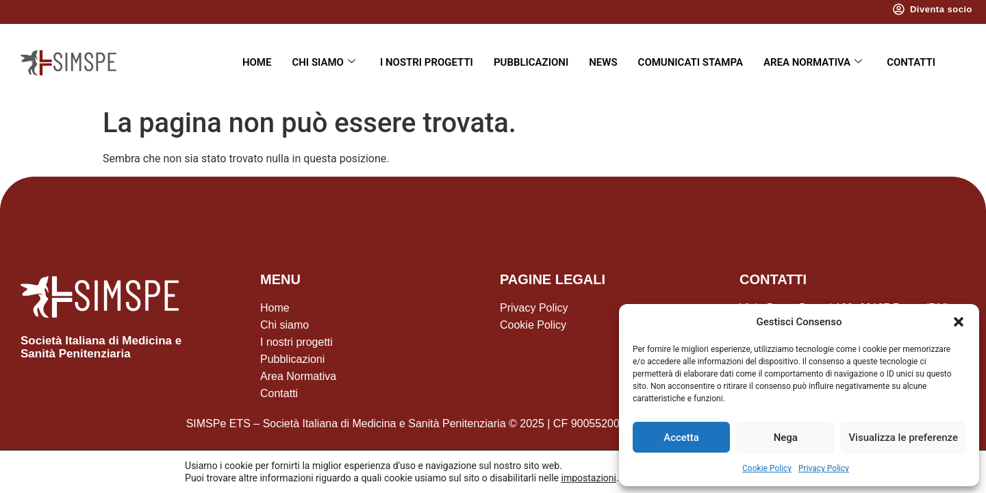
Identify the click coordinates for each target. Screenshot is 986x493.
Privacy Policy (823, 468)
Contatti (911, 62)
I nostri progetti (426, 62)
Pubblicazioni (531, 62)
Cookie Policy (767, 468)
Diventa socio (941, 9)
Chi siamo (323, 62)
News (603, 62)
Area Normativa (812, 62)
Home (257, 62)
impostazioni (588, 477)
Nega (786, 437)
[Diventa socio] (899, 9)
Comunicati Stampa (690, 62)
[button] (958, 322)
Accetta (681, 437)
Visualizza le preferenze (903, 437)
